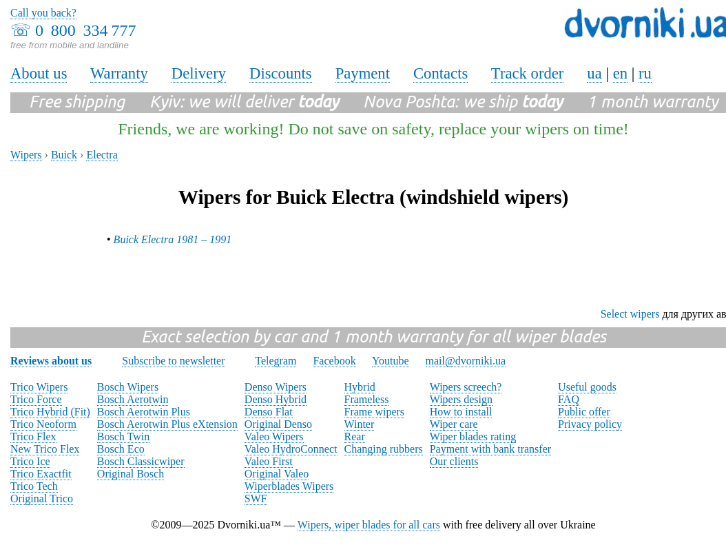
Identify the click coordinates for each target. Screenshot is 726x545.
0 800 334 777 (85, 30)
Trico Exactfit (41, 474)
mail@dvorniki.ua (466, 361)
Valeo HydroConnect (291, 449)
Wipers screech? (466, 387)
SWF (256, 498)
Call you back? (43, 13)
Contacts (440, 73)
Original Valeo (277, 474)
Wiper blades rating (473, 436)
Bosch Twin (123, 436)
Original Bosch (130, 474)
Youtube (390, 361)
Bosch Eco (121, 449)
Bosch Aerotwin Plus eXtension (167, 424)
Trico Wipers (39, 387)
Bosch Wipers (127, 387)
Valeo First (269, 461)
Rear (354, 436)
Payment (362, 73)
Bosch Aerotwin (133, 399)
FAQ (568, 399)
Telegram (275, 361)
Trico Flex (33, 436)
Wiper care (454, 424)
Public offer (584, 412)
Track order (527, 73)
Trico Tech (34, 486)
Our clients (454, 461)
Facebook (334, 361)
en (620, 73)
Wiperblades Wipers (289, 486)
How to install (461, 412)
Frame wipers (374, 412)
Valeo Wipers (274, 436)
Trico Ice (30, 461)
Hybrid (359, 387)
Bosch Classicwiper (141, 461)
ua (594, 73)
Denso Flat (269, 412)
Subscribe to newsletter (173, 361)
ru (645, 73)
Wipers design (461, 399)
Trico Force (36, 399)
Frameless (366, 399)
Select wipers (630, 314)
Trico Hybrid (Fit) (50, 412)
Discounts (280, 73)
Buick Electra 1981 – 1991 (173, 239)
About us (38, 73)
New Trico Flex (44, 449)
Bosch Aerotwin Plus (143, 412)
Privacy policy (590, 424)
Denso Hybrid (276, 399)
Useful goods (587, 387)
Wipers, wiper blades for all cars (369, 525)
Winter (359, 424)
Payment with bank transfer (490, 449)
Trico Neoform (43, 424)
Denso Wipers (276, 387)
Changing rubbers (383, 449)
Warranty (119, 73)
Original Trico (41, 498)
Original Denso (278, 424)
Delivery (199, 73)
